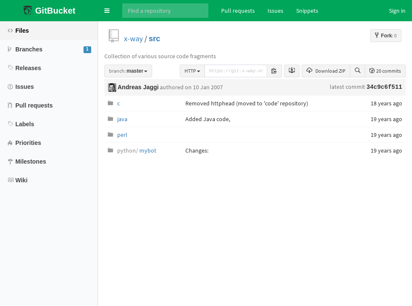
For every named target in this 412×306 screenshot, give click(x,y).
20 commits (385, 71)
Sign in (397, 10)
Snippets (307, 10)
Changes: (196, 150)
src (154, 38)
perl (122, 135)
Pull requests (238, 10)
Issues (275, 10)
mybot (136, 150)
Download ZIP (326, 71)
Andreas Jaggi (138, 87)
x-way (133, 38)
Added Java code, (207, 119)
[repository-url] (236, 71)
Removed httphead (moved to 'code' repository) (246, 103)
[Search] (165, 10)
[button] (107, 10)
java (122, 119)
